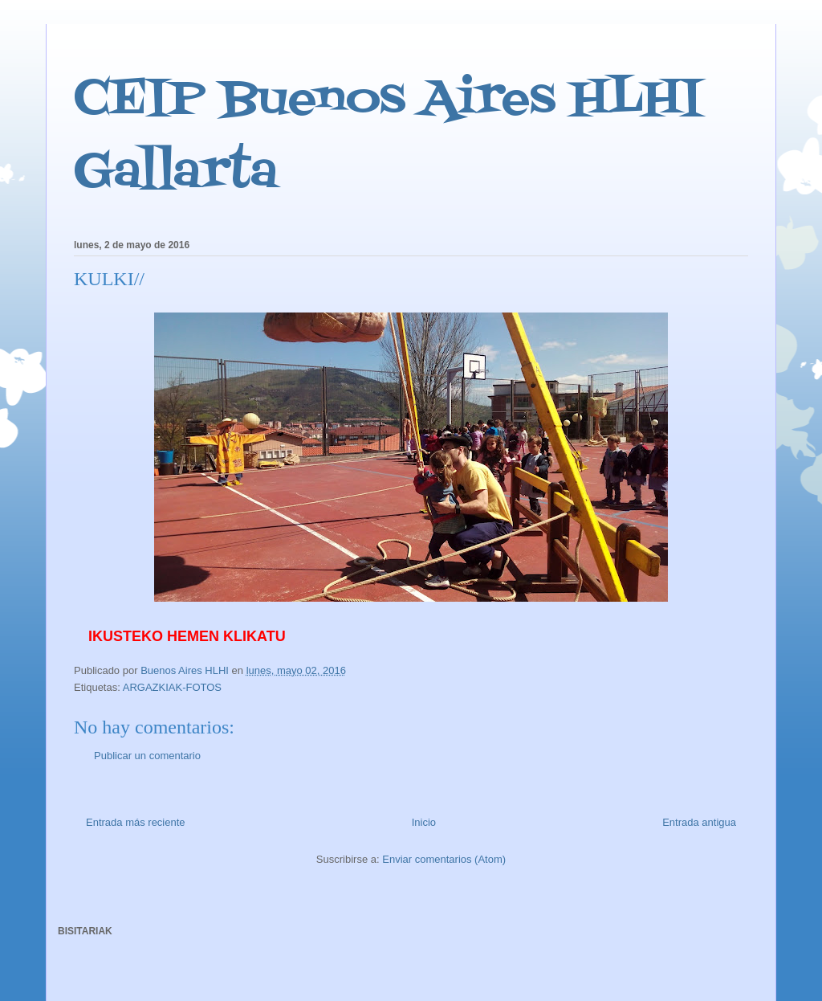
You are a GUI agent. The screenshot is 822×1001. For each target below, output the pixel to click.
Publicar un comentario (147, 756)
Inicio (424, 822)
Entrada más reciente (135, 822)
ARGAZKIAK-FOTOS (172, 687)
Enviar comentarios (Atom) (444, 859)
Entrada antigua (699, 822)
